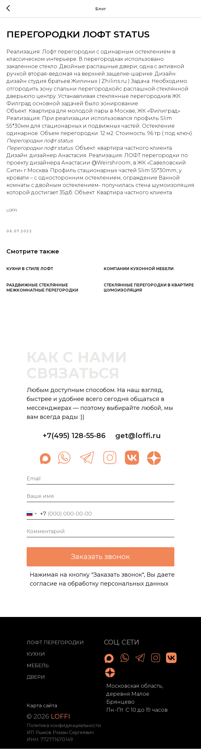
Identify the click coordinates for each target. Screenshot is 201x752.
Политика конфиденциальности (64, 728)
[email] (100, 481)
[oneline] (100, 534)
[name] (100, 499)
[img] (64, 460)
